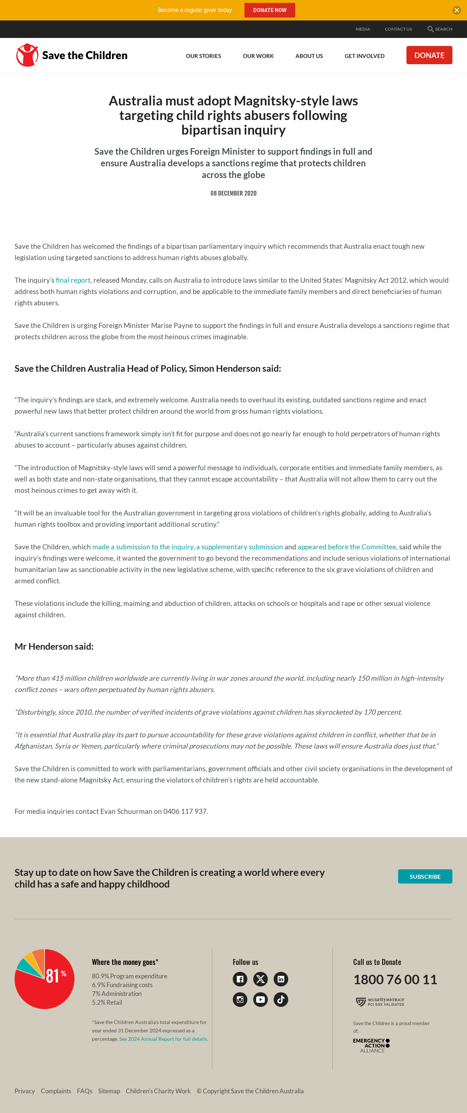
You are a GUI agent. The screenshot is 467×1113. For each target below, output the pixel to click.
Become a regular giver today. (195, 10)
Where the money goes (123, 961)
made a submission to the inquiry (142, 546)
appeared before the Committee (347, 546)
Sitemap (109, 1091)
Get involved (365, 56)
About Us (309, 56)
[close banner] (456, 12)
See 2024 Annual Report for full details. (163, 1039)
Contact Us (398, 29)
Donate (429, 55)
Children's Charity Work (158, 1091)
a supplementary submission (240, 546)
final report (73, 280)
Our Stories (203, 56)
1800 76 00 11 (395, 979)
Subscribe (425, 876)
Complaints (56, 1091)
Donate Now (269, 10)
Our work (258, 56)
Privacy (25, 1091)
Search (439, 29)
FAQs (84, 1091)
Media (363, 29)
